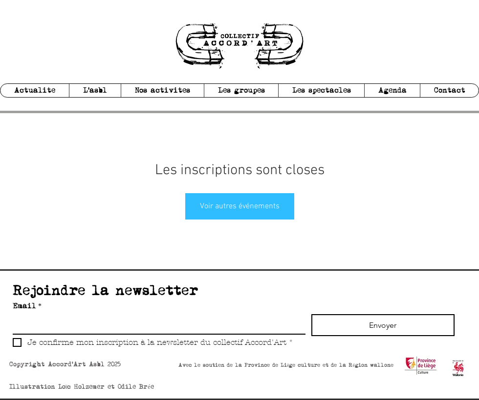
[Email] (156, 324)
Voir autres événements (240, 206)
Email (27, 306)
